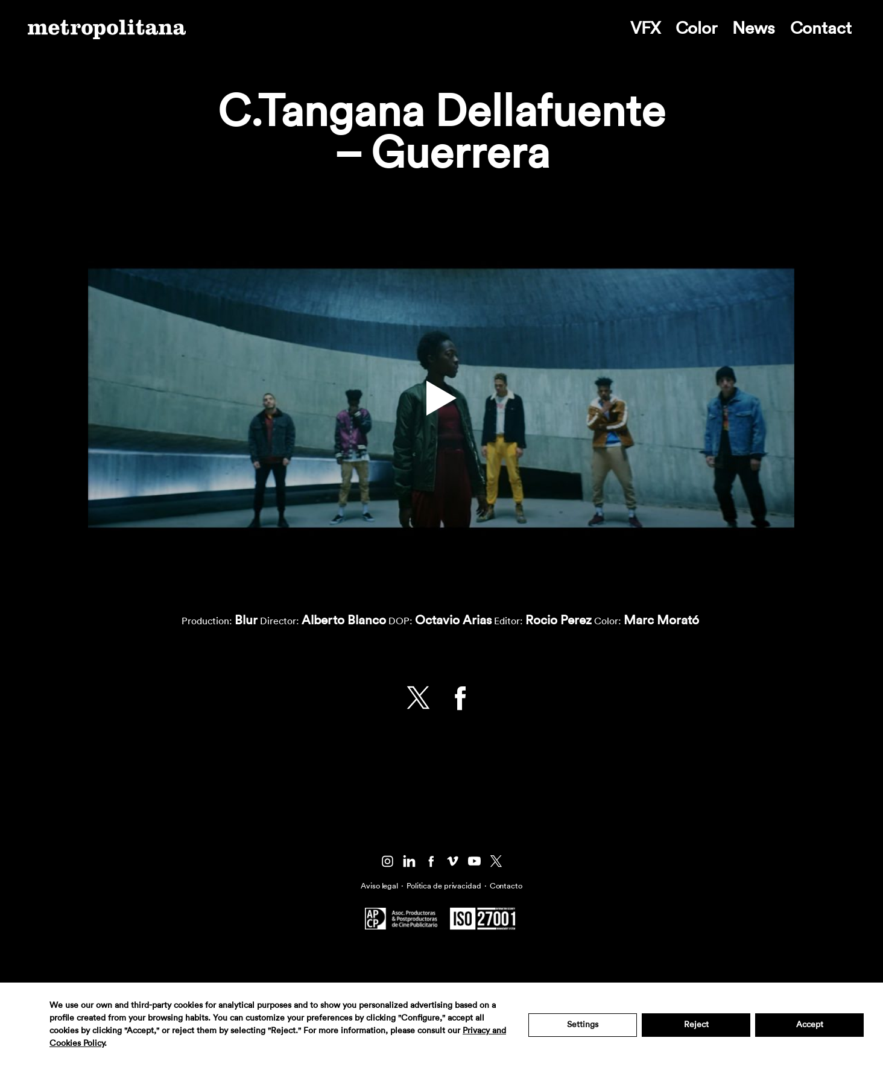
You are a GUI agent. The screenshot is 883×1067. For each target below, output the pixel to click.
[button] (441, 398)
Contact (821, 28)
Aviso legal (379, 886)
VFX (645, 28)
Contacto (506, 886)
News (753, 28)
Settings (582, 1025)
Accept (809, 1025)
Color (696, 28)
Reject (696, 1025)
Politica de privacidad (444, 886)
